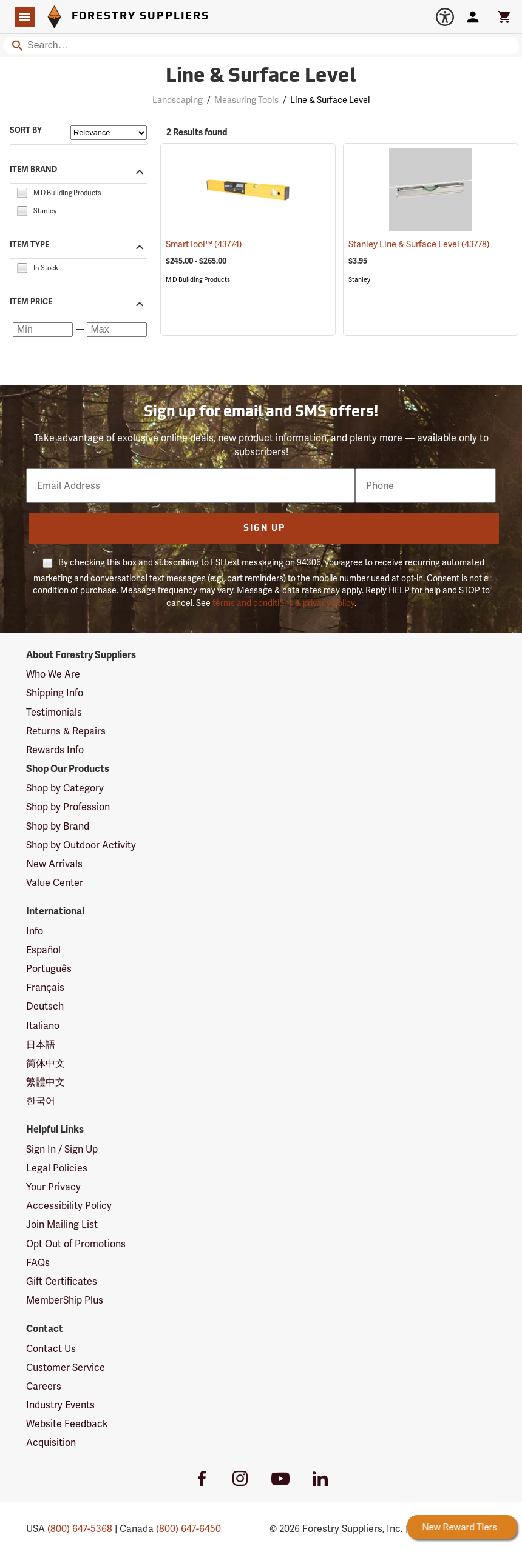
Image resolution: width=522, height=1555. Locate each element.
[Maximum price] (117, 329)
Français (45, 987)
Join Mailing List (62, 1224)
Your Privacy (53, 1186)
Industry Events (60, 1405)
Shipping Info (54, 693)
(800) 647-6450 (188, 1528)
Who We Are (53, 674)
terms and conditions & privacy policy (283, 603)
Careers (43, 1386)
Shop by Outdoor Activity (81, 845)
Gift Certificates (61, 1281)
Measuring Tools (246, 100)
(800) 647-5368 (79, 1528)
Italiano (42, 1025)
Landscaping (177, 100)
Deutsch (45, 1006)
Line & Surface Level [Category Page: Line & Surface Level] (261, 77)
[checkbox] (22, 191)
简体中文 (45, 1063)
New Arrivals (54, 863)
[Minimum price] (43, 329)
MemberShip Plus (64, 1300)
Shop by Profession (68, 807)
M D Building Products (198, 280)
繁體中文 (45, 1082)
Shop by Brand (57, 826)
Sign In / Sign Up (62, 1149)
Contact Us (51, 1348)
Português (49, 968)
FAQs (38, 1262)
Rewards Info (55, 750)
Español (43, 950)
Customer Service (65, 1367)
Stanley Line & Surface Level (419, 244)
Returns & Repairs (66, 731)
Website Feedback (67, 1423)
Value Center (54, 882)
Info (34, 931)
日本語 (40, 1044)
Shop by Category (65, 788)
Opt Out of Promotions (76, 1243)
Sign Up (264, 528)
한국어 (40, 1100)
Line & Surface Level (330, 100)
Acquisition (51, 1442)
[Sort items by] (108, 132)
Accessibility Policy (69, 1205)
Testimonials (54, 712)
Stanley (359, 280)
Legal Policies (56, 1168)
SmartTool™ (204, 244)
